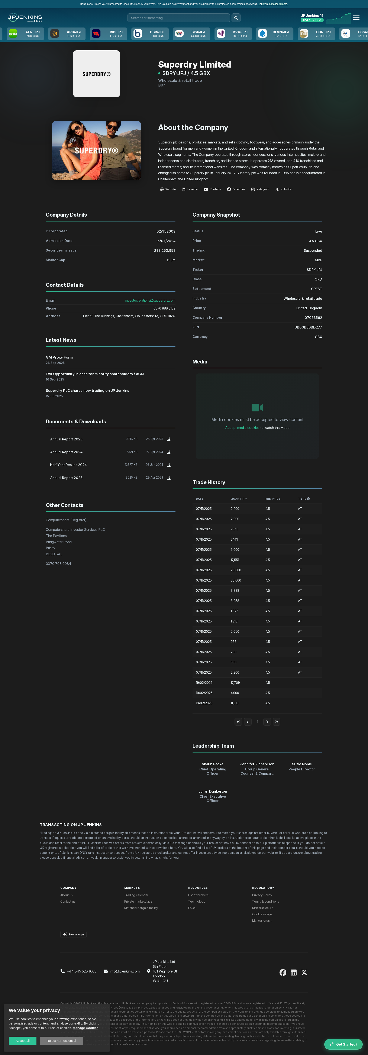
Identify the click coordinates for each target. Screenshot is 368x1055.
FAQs (192, 908)
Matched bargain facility (141, 908)
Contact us (67, 901)
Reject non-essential (61, 1040)
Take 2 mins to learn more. (273, 4)
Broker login (73, 934)
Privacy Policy (262, 895)
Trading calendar (136, 895)
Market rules (261, 920)
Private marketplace (138, 901)
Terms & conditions (265, 901)
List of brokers (198, 895)
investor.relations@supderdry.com (150, 310)
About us (66, 895)
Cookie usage (262, 914)
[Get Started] (343, 1044)
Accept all (23, 1040)
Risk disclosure (262, 908)
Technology (196, 901)
